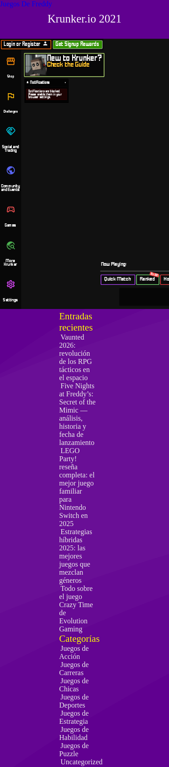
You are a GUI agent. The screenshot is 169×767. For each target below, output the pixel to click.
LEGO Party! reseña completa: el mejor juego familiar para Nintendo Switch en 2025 (77, 487)
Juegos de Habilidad (74, 733)
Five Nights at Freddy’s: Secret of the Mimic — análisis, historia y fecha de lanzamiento (77, 414)
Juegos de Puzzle (74, 750)
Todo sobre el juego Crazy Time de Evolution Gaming (76, 609)
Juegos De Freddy (26, 4)
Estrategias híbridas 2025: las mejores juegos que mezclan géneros (75, 556)
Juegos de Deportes (74, 701)
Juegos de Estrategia (74, 717)
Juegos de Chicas (74, 685)
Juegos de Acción (74, 652)
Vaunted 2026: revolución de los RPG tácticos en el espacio (75, 357)
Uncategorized (81, 762)
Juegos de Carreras (74, 668)
